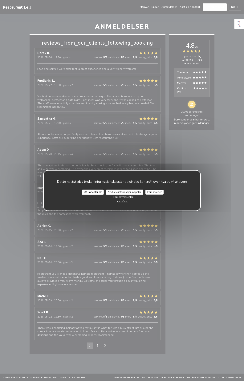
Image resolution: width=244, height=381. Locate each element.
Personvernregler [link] (123, 197)
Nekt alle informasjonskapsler (124, 192)
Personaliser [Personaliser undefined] (154, 192)
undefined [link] (122, 201)
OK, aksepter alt (93, 192)
